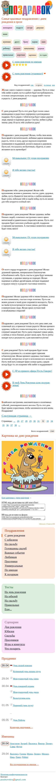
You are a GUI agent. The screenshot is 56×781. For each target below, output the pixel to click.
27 (22, 421)
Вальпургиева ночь (21, 698)
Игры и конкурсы (15, 644)
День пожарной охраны (23, 686)
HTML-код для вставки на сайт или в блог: (20, 502)
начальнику (29, 48)
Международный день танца (26, 679)
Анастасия (14, 743)
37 (11, 425)
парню (35, 42)
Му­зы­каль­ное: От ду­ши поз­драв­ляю (30, 158)
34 (51, 421)
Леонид (49, 743)
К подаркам (11, 574)
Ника (12, 757)
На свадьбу (11, 544)
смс (32, 85)
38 (15, 425)
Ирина (30, 754)
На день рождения (15, 592)
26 (18, 421)
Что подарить (12, 648)
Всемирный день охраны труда (27, 671)
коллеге (17, 48)
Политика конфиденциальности (14, 774)
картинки (32, 55)
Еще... (8, 609)
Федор (19, 746)
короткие (21, 55)
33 (47, 421)
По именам (11, 570)
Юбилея (9, 631)
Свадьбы (10, 635)
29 (30, 421)
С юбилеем (11, 539)
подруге (19, 28)
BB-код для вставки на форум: (15, 515)
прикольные (8, 55)
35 (3, 425)
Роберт (25, 757)
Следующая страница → (17, 415)
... (14, 421)
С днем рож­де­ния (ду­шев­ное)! (27, 73)
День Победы (19, 720)
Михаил (45, 754)
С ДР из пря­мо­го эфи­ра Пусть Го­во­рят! (32, 371)
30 (34, 421)
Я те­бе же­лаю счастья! (23, 170)
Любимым (11, 557)
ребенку (6, 48)
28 (26, 421)
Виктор (41, 743)
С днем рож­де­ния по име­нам (27, 62)
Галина (23, 754)
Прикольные (12, 605)
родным (41, 48)
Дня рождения (13, 627)
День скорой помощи (22, 665)
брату (25, 42)
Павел (18, 757)
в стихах (47, 85)
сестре (30, 28)
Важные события (15, 552)
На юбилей (11, 596)
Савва (12, 746)
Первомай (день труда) (23, 705)
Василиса (32, 743)
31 (38, 421)
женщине (7, 27)
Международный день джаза (26, 692)
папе (43, 42)
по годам (43, 55)
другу (17, 42)
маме (5, 34)
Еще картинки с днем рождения (29, 496)
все (53, 85)
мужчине (7, 42)
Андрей (23, 743)
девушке (40, 28)
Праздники (11, 561)
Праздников (12, 640)
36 (7, 425)
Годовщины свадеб (16, 548)
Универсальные (14, 565)
